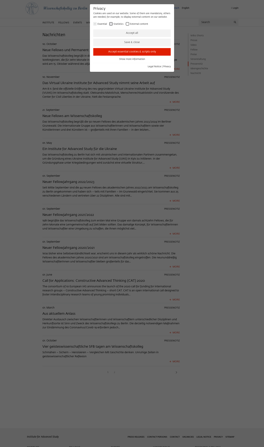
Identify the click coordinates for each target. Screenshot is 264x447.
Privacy (167, 66)
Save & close (132, 42)
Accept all (132, 33)
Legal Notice (154, 66)
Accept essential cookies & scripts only (132, 51)
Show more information (132, 59)
